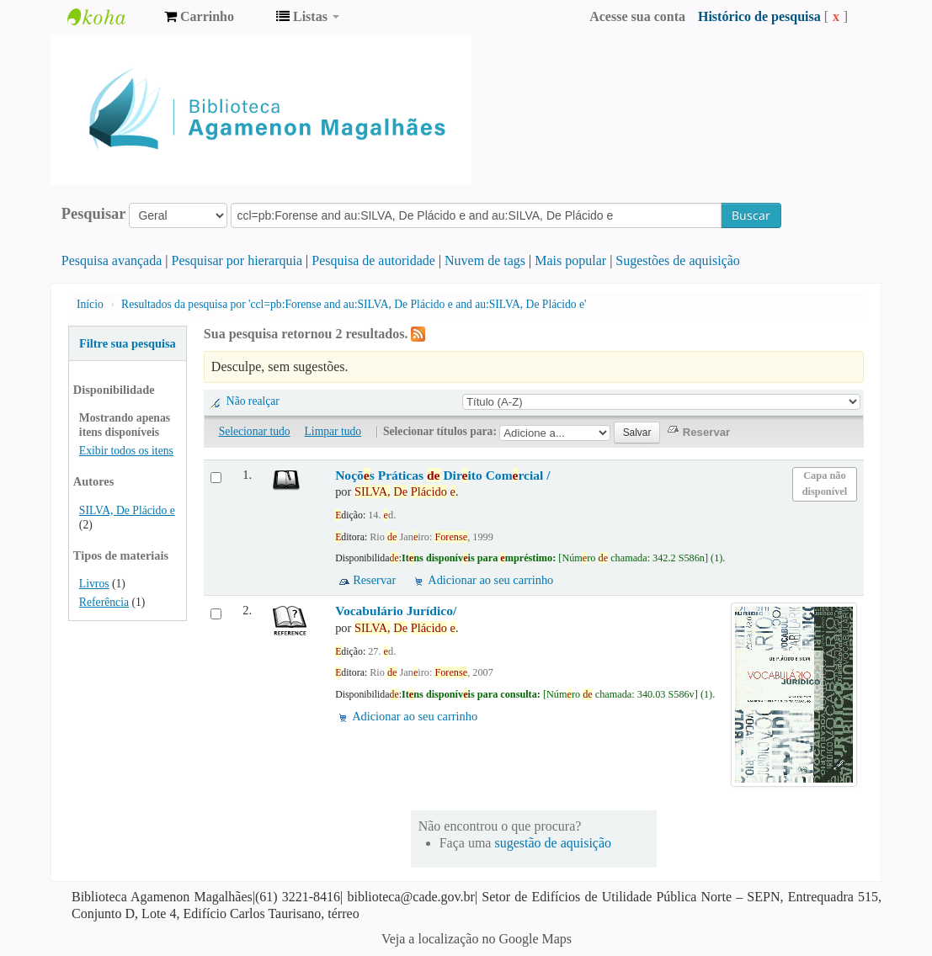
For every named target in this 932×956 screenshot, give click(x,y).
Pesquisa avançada (111, 260)
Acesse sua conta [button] (637, 16)
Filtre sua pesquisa (127, 343)
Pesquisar (93, 213)
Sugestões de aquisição (677, 260)
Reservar (374, 580)
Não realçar (253, 401)
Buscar (751, 215)
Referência (104, 602)
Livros (94, 583)
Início (90, 304)
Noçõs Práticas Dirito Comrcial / (443, 475)
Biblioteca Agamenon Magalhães (109, 17)
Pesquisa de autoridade (373, 260)
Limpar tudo (333, 431)
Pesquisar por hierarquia (237, 260)
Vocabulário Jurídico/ (395, 610)
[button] (199, 17)
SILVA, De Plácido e (127, 510)
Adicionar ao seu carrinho (490, 580)
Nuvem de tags (485, 260)
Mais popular (570, 260)
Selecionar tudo (254, 431)
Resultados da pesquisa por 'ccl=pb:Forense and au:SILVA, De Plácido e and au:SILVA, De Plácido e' (353, 304)
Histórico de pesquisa (759, 16)
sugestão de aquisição (552, 843)
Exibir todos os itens (126, 450)
